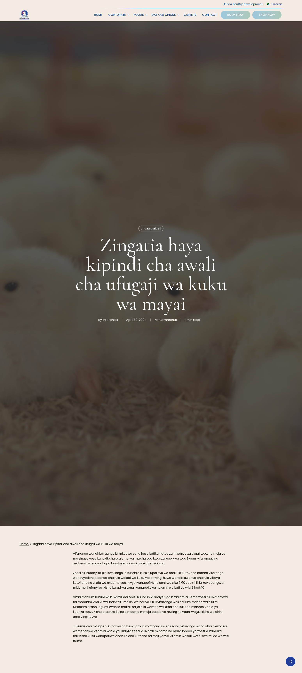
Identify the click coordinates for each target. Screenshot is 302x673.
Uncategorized (151, 228)
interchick (110, 320)
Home (24, 544)
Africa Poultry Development (243, 4)
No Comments (166, 320)
